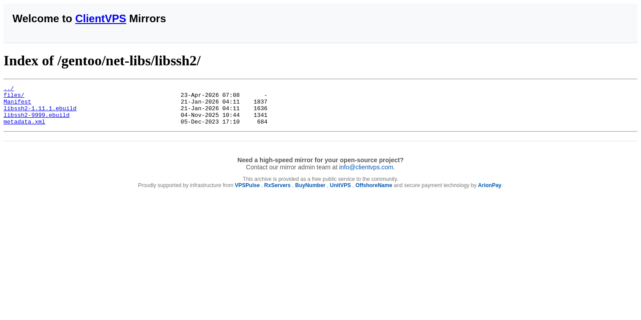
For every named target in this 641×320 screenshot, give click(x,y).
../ (9, 89)
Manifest (17, 105)
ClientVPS (100, 18)
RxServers (277, 193)
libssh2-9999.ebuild (36, 121)
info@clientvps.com (366, 175)
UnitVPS (340, 193)
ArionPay (490, 193)
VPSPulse (247, 193)
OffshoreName (373, 193)
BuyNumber (310, 193)
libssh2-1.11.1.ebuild (40, 113)
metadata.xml (24, 129)
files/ (14, 97)
